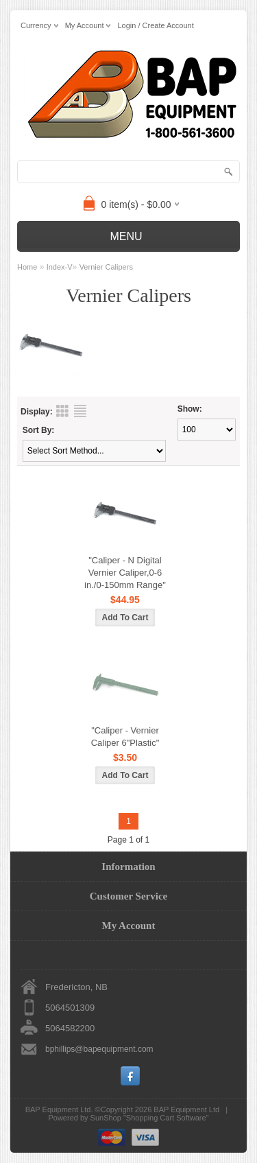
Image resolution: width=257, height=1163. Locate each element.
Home (27, 267)
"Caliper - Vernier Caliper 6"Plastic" (125, 736)
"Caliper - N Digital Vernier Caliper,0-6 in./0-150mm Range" (125, 572)
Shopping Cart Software (166, 1118)
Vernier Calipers (106, 267)
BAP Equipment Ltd (186, 1109)
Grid (62, 411)
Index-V (60, 267)
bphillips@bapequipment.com (99, 1049)
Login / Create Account (155, 25)
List (80, 411)
